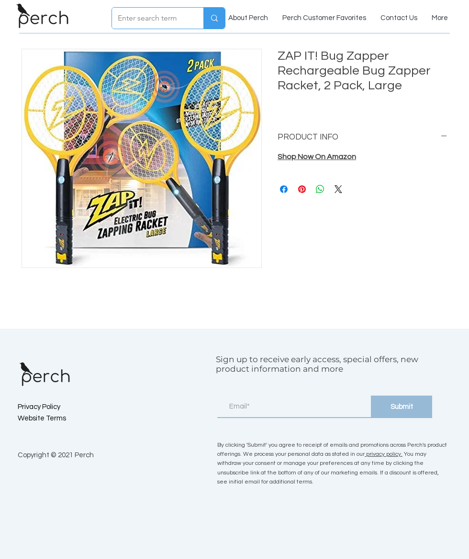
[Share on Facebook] (284, 189)
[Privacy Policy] (52, 406)
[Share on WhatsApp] (320, 189)
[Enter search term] (150, 18)
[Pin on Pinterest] (302, 189)
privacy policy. (383, 454)
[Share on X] (338, 189)
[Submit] (401, 407)
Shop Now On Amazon (317, 157)
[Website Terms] (52, 418)
